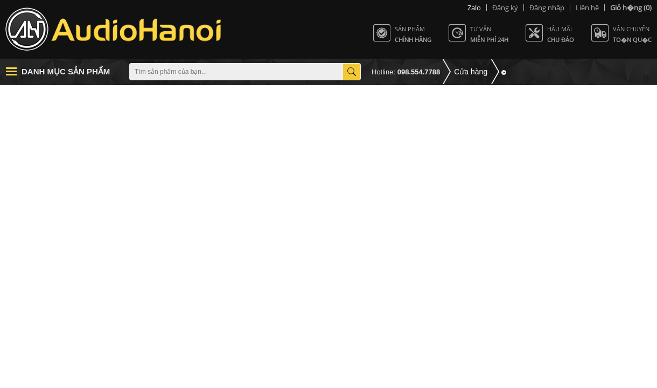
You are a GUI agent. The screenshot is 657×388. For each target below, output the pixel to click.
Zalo (474, 7)
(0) (631, 7)
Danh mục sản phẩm (66, 71)
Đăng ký (505, 7)
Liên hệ (587, 7)
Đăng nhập (546, 7)
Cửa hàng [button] (470, 71)
